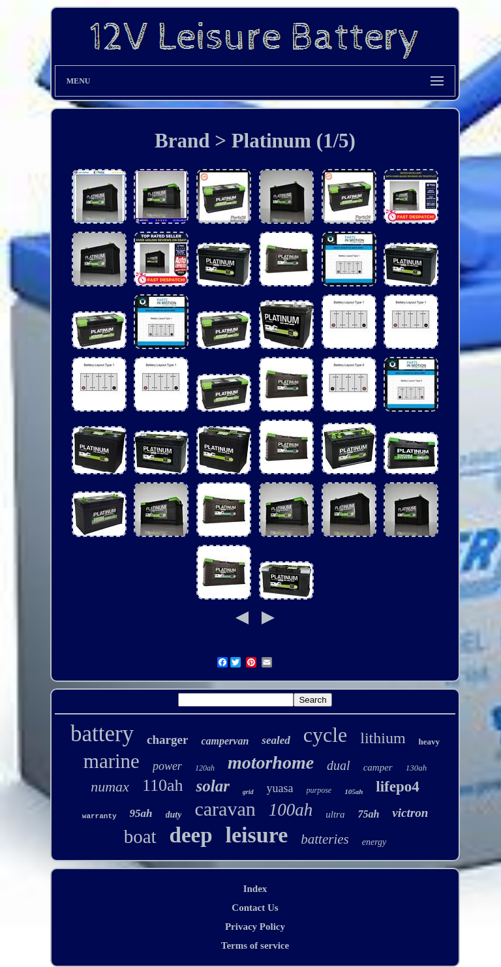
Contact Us (255, 907)
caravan (224, 809)
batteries (325, 839)
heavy (429, 741)
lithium (382, 737)
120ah (205, 768)
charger (167, 739)
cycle (325, 734)
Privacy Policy (255, 926)
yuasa (280, 788)
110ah (162, 785)
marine (112, 761)
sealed (276, 740)
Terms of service (255, 945)
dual (338, 765)
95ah (141, 813)
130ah (416, 768)
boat (140, 836)
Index (255, 888)
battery (102, 733)
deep (191, 835)
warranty (99, 816)
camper (378, 767)
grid (248, 791)
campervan (225, 740)
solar (212, 786)
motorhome (271, 762)
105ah (353, 791)
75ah (368, 814)
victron (410, 813)
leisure (257, 835)
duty (174, 815)
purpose (319, 790)
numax (110, 786)
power (167, 766)
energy (374, 842)
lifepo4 (397, 786)
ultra (335, 814)
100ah (291, 810)
